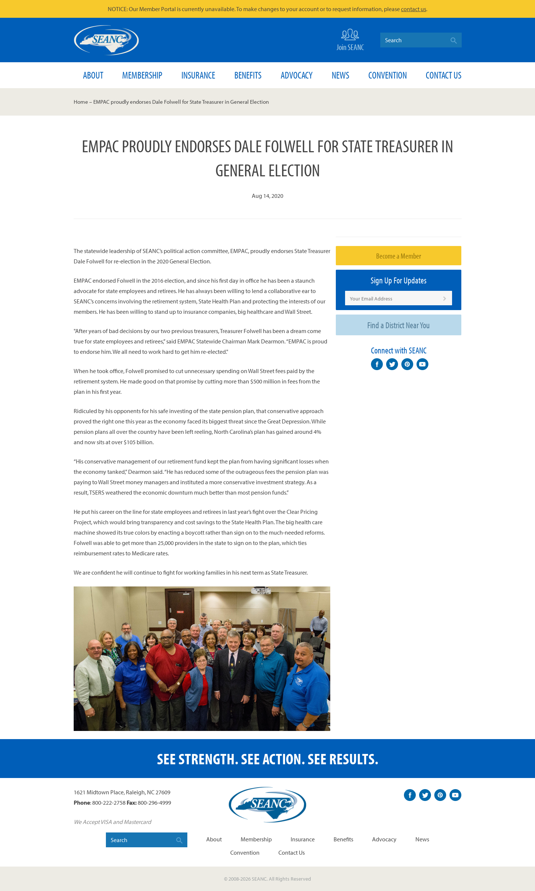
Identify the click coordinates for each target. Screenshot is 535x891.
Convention (387, 75)
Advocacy (296, 75)
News (340, 75)
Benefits (247, 75)
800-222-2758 (109, 802)
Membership (142, 75)
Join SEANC (350, 39)
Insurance (198, 75)
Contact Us (443, 75)
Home (81, 101)
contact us (413, 9)
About (93, 75)
